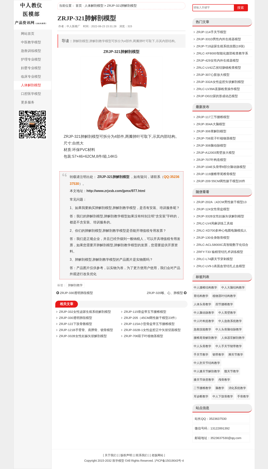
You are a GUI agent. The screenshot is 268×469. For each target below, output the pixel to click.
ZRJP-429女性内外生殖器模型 (217, 60)
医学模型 (118, 460)
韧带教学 (218, 354)
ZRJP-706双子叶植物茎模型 (143, 336)
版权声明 (126, 455)
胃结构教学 (201, 296)
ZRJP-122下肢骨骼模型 (75, 324)
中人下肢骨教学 (223, 396)
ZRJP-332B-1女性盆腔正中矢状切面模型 (152, 330)
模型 (135, 52)
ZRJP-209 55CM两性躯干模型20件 (220, 181)
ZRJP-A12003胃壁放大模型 (215, 152)
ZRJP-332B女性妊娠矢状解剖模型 (83, 336)
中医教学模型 (31, 42)
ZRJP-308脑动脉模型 (211, 145)
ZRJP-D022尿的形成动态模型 (217, 96)
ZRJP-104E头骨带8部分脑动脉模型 (221, 167)
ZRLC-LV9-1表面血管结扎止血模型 (220, 266)
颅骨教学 (224, 379)
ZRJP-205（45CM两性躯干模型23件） (151, 318)
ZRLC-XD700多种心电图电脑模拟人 (221, 230)
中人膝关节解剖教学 (207, 371)
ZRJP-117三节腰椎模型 (212, 117)
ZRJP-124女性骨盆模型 (212, 209)
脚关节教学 (235, 354)
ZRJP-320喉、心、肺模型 (165, 293)
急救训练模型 (31, 51)
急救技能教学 (202, 329)
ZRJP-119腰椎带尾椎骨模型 (216, 174)
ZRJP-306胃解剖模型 (211, 131)
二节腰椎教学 (202, 388)
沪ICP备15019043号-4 (169, 460)
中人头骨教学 (202, 346)
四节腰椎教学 (224, 304)
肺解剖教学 (75, 285)
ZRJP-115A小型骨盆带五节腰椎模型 (149, 324)
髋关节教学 (231, 371)
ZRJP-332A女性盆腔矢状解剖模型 (220, 82)
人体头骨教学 (202, 304)
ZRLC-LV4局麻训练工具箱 (214, 223)
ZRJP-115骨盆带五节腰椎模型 (145, 311)
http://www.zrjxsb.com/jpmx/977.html (115, 191)
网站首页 (27, 33)
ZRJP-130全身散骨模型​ (212, 237)
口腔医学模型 (31, 93)
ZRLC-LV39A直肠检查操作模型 (218, 89)
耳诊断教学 (201, 396)
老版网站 (157, 455)
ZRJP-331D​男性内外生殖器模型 (218, 39)
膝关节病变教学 (204, 379)
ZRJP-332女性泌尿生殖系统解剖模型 (85, 311)
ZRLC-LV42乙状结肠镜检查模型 (218, 67)
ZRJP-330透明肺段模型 (76, 293)
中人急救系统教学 (230, 321)
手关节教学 (201, 354)
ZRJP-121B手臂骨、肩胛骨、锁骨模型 (86, 330)
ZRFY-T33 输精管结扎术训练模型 (219, 252)
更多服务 (27, 102)
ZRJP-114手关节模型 (211, 32)
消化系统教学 (237, 388)
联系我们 (142, 455)
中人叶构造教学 (204, 321)
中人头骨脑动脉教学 (228, 329)
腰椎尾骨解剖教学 (205, 337)
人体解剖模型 (31, 85)
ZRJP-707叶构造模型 (211, 159)
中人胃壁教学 (227, 312)
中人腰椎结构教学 (205, 287)
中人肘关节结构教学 (207, 363)
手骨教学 (243, 396)
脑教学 (219, 388)
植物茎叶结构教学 (224, 296)
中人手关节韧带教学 (228, 346)
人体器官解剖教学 (233, 337)
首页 (79, 5)
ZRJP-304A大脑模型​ (210, 124)
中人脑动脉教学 (204, 312)
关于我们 (110, 455)
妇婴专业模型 (31, 68)
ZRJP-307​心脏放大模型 (212, 74)
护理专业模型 (31, 59)
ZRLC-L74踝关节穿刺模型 (214, 259)
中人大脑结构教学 (233, 287)
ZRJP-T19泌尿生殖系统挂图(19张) (220, 46)
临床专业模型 (31, 76)
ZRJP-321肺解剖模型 (86, 18)
